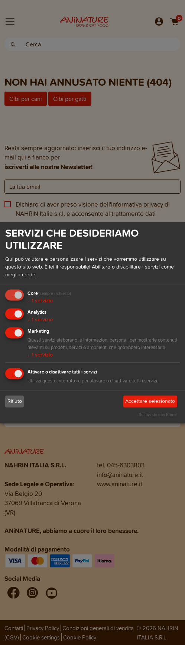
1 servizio (40, 301)
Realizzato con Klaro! (158, 414)
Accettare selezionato (150, 401)
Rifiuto (14, 401)
